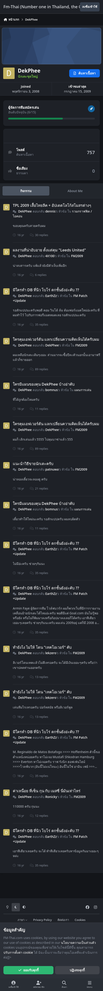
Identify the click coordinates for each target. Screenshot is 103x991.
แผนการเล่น (82, 390)
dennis (50, 211)
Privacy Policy (42, 920)
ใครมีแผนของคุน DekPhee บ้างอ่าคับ (44, 384)
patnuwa (52, 469)
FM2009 (77, 256)
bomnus (51, 390)
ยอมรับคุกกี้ (28, 970)
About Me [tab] (75, 191)
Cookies (80, 920)
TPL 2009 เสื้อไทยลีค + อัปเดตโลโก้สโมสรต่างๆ (52, 205)
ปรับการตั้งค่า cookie (18, 952)
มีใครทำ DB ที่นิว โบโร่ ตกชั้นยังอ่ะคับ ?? (46, 289)
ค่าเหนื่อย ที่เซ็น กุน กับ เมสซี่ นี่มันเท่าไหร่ (46, 790)
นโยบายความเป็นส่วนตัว (78, 942)
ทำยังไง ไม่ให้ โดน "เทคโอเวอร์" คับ (42, 647)
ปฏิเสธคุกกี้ (77, 970)
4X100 (50, 256)
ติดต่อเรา (63, 920)
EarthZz (51, 295)
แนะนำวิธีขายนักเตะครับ (33, 463)
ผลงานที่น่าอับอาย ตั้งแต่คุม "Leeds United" (49, 250)
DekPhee (25, 211)
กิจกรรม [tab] (26, 191)
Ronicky (51, 797)
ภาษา (22, 920)
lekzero (50, 653)
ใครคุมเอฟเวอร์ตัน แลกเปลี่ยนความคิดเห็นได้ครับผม (56, 339)
